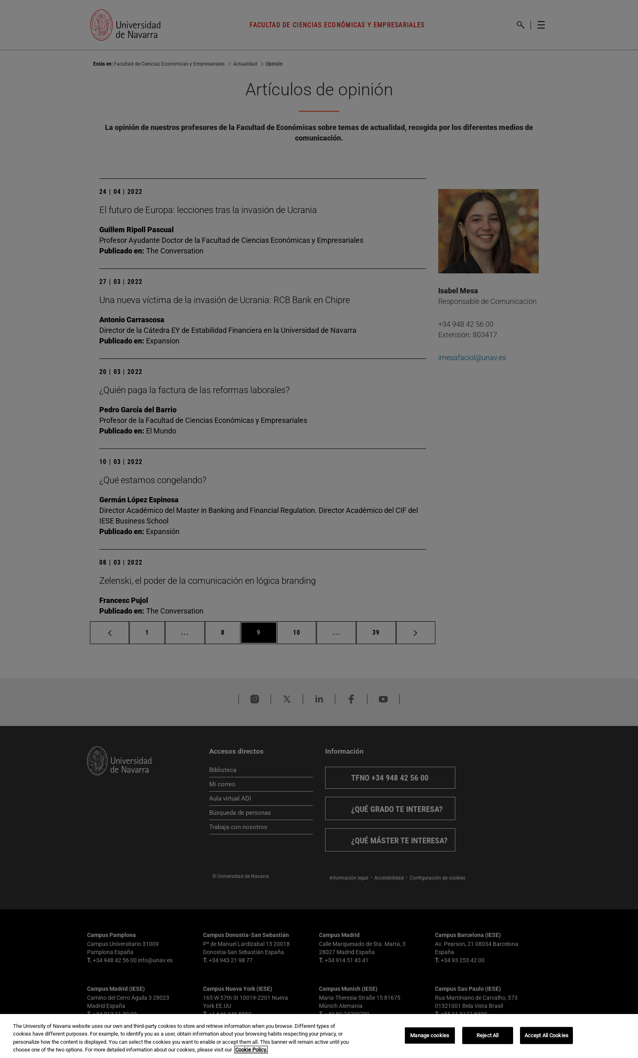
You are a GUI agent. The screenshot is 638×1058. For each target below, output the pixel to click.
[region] (319, 1036)
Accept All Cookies (546, 1035)
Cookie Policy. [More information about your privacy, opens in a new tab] (251, 1050)
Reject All (487, 1035)
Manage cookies (429, 1035)
